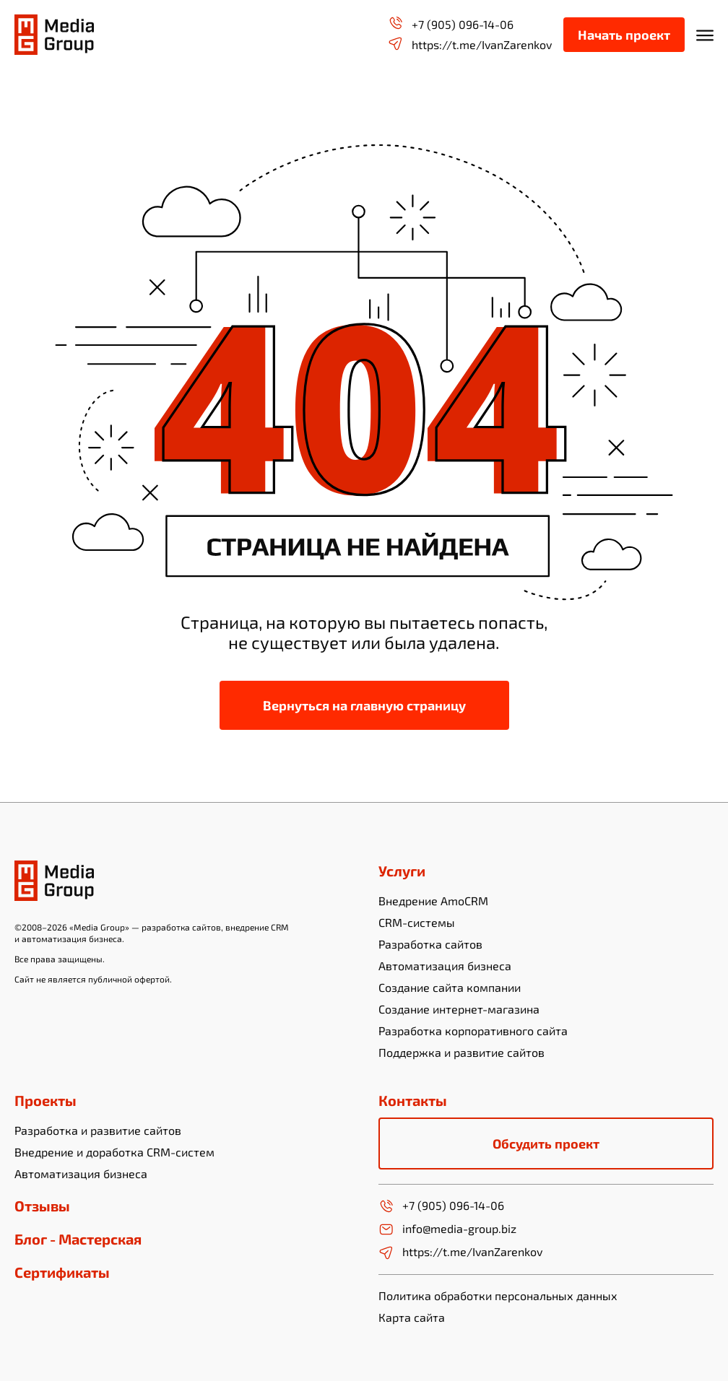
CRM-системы (416, 922)
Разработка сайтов (430, 944)
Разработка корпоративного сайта (473, 1030)
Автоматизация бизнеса (444, 965)
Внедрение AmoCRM (433, 900)
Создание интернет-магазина (459, 1009)
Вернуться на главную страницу (364, 705)
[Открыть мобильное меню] (705, 34)
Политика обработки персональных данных (498, 1295)
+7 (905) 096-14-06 (451, 23)
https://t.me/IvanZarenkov (470, 43)
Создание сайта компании (449, 987)
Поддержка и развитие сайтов (461, 1052)
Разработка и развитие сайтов (97, 1130)
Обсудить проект (546, 1143)
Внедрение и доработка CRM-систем (114, 1152)
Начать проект (624, 35)
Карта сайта (411, 1317)
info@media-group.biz (447, 1229)
